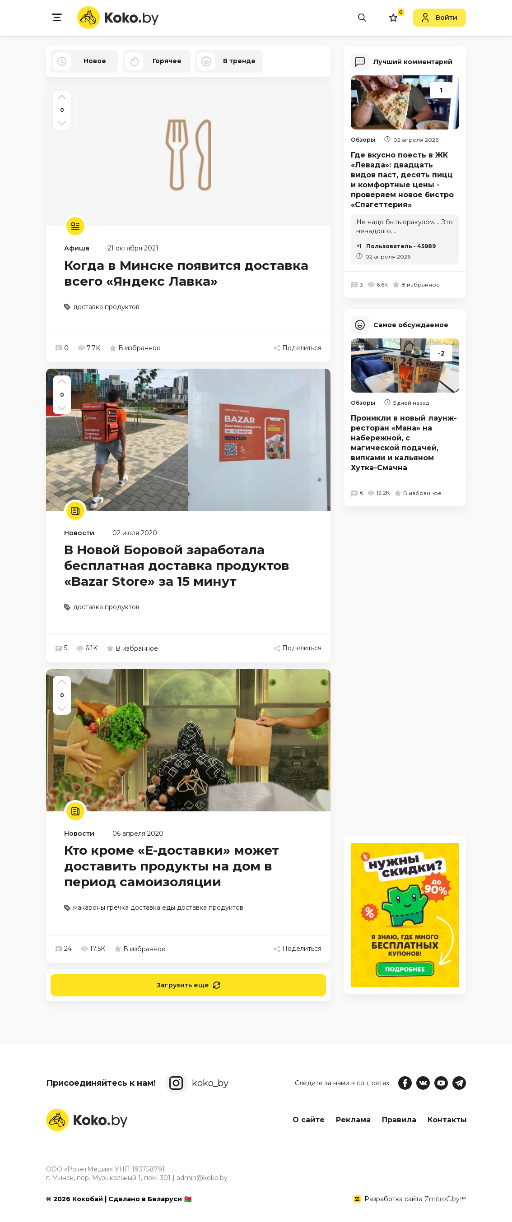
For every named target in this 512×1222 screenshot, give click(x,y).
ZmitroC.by (442, 1199)
